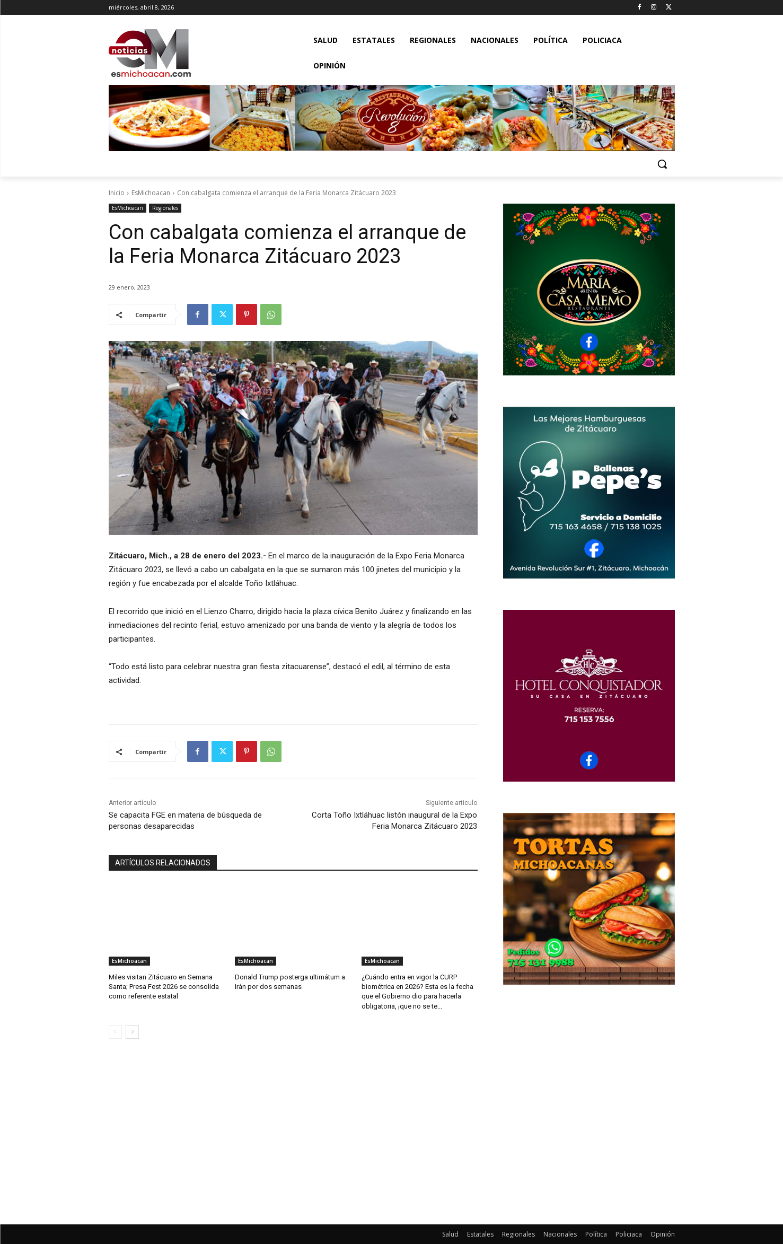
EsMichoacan (150, 192)
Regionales (165, 208)
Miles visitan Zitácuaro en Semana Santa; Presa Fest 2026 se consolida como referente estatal (164, 986)
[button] (662, 164)
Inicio (117, 192)
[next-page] (132, 1032)
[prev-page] (115, 1032)
